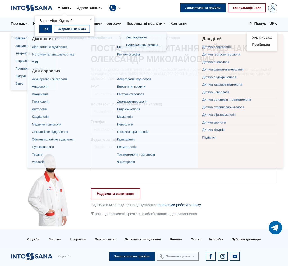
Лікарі (37, 38)
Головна (18, 38)
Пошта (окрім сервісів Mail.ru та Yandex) (126, 104)
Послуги (54, 239)
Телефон (98, 122)
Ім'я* (95, 86)
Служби (33, 239)
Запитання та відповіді (143, 239)
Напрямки (78, 239)
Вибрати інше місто (72, 29)
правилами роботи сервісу (179, 205)
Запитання (128, 38)
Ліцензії (63, 256)
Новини (176, 239)
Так (45, 29)
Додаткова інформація (111, 140)
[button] (66, 7)
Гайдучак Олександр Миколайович (81, 38)
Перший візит (105, 239)
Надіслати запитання (115, 194)
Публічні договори (246, 239)
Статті (195, 239)
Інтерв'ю (216, 239)
